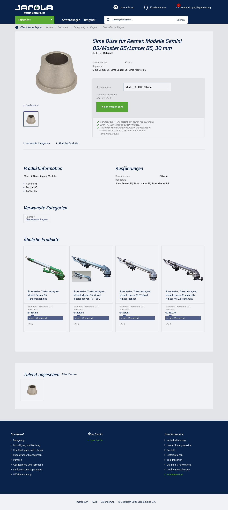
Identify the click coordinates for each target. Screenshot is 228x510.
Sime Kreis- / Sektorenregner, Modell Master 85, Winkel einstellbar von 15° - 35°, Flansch (89, 295)
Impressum (82, 501)
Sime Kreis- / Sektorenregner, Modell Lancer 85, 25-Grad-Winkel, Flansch (135, 295)
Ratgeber (90, 20)
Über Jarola (95, 434)
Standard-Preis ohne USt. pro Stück (106, 96)
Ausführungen (103, 87)
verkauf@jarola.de (109, 133)
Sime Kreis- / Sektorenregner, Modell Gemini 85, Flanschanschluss (43, 295)
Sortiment (24, 20)
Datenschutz (107, 501)
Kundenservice (173, 434)
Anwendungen (71, 20)
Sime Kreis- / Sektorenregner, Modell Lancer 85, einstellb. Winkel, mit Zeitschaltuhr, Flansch (181, 295)
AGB (94, 501)
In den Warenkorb (112, 107)
